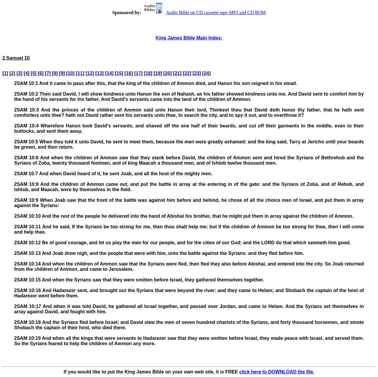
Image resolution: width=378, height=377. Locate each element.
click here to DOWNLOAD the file (276, 371)
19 (158, 73)
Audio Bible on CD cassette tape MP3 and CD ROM (204, 12)
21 (177, 73)
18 (148, 73)
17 (138, 73)
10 (70, 73)
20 (167, 73)
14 (109, 73)
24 (206, 73)
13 (99, 73)
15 (119, 73)
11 (80, 73)
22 (187, 73)
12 (89, 73)
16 (128, 73)
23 (196, 73)
